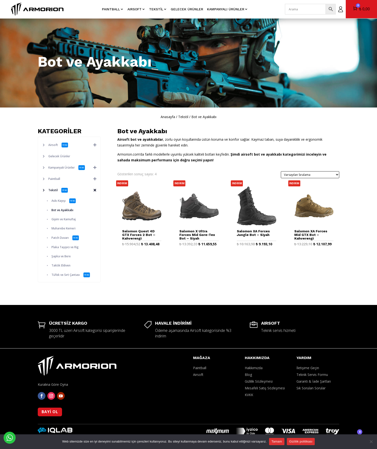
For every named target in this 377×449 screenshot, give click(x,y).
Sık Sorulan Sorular (311, 388)
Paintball (74, 178)
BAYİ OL (50, 411)
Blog (248, 374)
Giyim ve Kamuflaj (63, 219)
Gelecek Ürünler (187, 9)
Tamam (276, 441)
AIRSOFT (134, 9)
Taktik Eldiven (60, 265)
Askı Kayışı (63, 200)
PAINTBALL (111, 9)
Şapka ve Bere (61, 256)
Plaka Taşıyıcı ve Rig (65, 247)
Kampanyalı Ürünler (225, 9)
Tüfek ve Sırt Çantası (70, 274)
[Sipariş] (310, 174)
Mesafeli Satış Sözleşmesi (265, 388)
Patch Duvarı (65, 237)
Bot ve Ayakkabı (62, 210)
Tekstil (156, 9)
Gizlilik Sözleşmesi (259, 381)
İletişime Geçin (307, 368)
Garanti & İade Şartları (313, 381)
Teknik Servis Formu (312, 374)
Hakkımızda (254, 368)
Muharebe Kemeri (63, 228)
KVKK (249, 394)
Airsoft (74, 145)
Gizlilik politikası (301, 441)
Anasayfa (168, 116)
